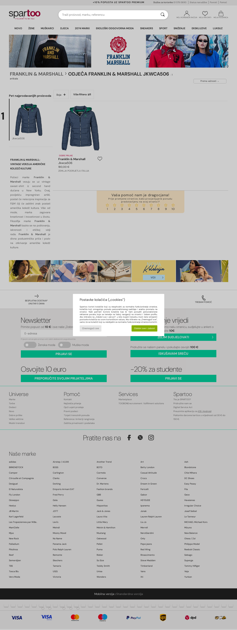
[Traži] (162, 14)
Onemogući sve (90, 328)
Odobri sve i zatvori (144, 328)
